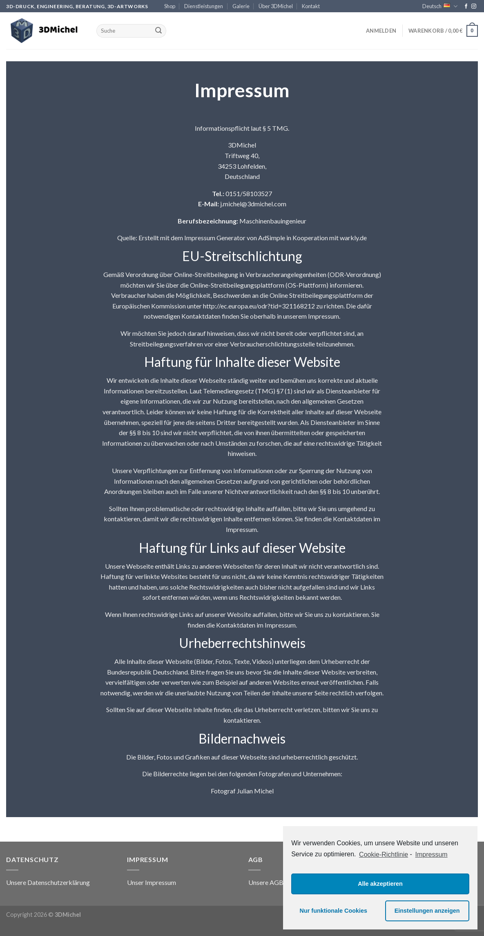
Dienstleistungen (203, 6)
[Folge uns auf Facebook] (466, 6)
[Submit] (158, 31)
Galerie (241, 6)
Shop (169, 6)
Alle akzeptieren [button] (380, 883)
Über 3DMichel (276, 6)
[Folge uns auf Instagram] (473, 6)
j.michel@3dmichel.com (253, 204)
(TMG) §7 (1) (273, 390)
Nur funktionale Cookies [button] (334, 910)
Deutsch (439, 6)
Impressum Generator (214, 237)
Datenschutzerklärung (58, 882)
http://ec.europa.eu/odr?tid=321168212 (259, 305)
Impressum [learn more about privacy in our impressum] (431, 854)
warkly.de (353, 237)
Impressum (160, 882)
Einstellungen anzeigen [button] (427, 910)
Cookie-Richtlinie (383, 854)
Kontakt (311, 6)
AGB (276, 882)
